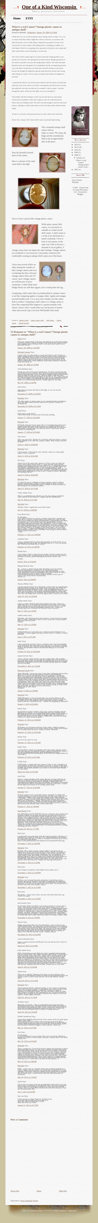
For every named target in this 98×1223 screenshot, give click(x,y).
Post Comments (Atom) (29, 1201)
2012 (76, 150)
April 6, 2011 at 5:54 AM (27, 562)
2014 (76, 145)
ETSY (29, 18)
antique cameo (23, 320)
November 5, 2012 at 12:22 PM (29, 899)
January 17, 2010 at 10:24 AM (29, 418)
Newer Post (15, 1191)
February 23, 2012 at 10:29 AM (29, 732)
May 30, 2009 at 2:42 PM (27, 383)
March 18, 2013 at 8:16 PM (28, 946)
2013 (76, 147)
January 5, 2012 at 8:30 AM (28, 704)
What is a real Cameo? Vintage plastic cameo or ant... (82, 163)
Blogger (80, 194)
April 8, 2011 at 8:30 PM (27, 580)
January (79, 158)
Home (17, 18)
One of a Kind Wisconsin (49, 7)
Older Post (63, 1191)
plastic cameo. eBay (37, 320)
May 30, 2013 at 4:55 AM (27, 1041)
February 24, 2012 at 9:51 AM (29, 757)
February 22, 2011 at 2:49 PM (28, 547)
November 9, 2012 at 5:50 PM (29, 918)
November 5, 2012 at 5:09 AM (29, 844)
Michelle (75, 182)
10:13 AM (53, 33)
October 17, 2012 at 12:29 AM (29, 788)
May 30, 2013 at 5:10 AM (27, 1077)
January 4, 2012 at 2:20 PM (28, 691)
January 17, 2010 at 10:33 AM (29, 432)
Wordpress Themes (36, 1210)
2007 (76, 170)
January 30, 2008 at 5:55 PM (28, 365)
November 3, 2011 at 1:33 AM (29, 666)
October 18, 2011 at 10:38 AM (29, 652)
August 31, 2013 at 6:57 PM (28, 1105)
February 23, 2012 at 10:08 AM (29, 720)
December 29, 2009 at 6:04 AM (29, 394)
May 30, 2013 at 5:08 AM (27, 1061)
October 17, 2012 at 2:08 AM (28, 807)
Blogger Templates (59, 1210)
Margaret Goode (24, 671)
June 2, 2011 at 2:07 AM (26, 637)
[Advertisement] (79, 64)
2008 (76, 155)
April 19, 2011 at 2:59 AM (27, 596)
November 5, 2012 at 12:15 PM (29, 887)
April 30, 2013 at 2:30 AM (27, 1012)
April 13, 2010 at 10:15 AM (28, 489)
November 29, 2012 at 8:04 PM (29, 935)
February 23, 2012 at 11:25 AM (29, 743)
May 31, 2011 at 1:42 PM (27, 625)
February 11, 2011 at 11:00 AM (29, 535)
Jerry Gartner (77, 180)
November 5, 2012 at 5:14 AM (29, 863)
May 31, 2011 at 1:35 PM (27, 611)
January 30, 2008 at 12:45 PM (29, 348)
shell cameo (50, 320)
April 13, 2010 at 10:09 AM (28, 475)
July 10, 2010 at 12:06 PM (27, 510)
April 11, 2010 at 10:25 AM (28, 456)
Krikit (20, 339)
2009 (76, 152)
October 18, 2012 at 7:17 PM (28, 829)
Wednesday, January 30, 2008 (38, 33)
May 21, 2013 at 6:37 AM (27, 1028)
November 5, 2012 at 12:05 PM (29, 873)
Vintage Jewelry (24, 323)
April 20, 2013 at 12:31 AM (28, 981)
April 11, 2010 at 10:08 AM (28, 445)
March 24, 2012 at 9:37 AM (28, 772)
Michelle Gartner (24, 352)
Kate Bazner (22, 811)
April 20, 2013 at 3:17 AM (27, 997)
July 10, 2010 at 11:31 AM (27, 500)
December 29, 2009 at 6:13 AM (29, 406)
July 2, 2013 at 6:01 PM (26, 1092)
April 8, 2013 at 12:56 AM (27, 967)
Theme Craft (72, 1210)
